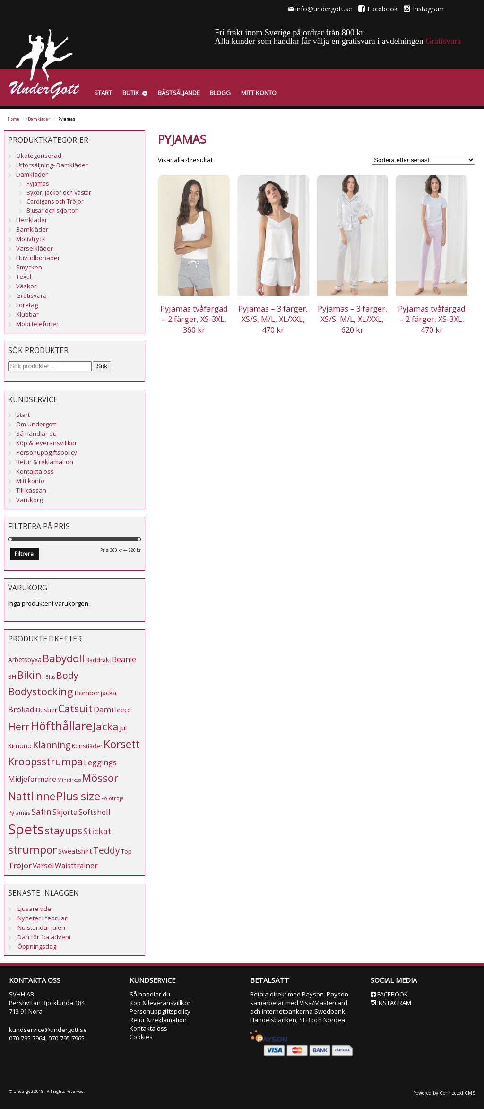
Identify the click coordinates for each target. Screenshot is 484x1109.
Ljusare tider (35, 908)
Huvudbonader (38, 257)
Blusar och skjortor (52, 211)
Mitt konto (259, 92)
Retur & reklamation (44, 462)
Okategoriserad (38, 155)
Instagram (424, 8)
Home (13, 119)
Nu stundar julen (41, 927)
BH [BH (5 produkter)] (12, 676)
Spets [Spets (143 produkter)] (26, 829)
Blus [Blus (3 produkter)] (50, 677)
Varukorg (29, 499)
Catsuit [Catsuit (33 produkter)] (75, 708)
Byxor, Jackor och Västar (58, 193)
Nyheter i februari (43, 918)
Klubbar (27, 314)
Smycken (29, 267)
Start (103, 92)
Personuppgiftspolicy (46, 452)
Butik (130, 92)
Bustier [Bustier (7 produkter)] (46, 709)
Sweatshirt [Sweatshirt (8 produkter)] (75, 851)
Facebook (378, 8)
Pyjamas (37, 184)
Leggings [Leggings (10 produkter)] (100, 762)
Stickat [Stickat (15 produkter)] (97, 831)
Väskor (26, 286)
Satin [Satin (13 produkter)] (42, 811)
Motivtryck (30, 238)
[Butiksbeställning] (423, 160)
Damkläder (39, 119)
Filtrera (24, 554)
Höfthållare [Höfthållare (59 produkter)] (61, 726)
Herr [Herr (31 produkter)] (19, 726)
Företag (27, 305)
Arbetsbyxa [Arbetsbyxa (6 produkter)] (25, 659)
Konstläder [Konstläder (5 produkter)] (87, 746)
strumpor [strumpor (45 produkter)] (32, 849)
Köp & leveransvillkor (46, 443)
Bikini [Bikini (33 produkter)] (30, 675)
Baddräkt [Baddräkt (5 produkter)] (98, 660)
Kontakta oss (35, 471)
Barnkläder (32, 229)
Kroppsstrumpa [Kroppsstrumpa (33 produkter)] (45, 761)
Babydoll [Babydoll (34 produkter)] (64, 658)
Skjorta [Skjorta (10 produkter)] (65, 812)
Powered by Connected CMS (444, 1093)
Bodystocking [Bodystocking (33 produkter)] (40, 691)
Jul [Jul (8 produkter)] (123, 727)
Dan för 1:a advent (44, 937)
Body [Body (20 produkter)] (67, 675)
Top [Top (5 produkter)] (126, 851)
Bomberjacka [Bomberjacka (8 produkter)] (95, 692)
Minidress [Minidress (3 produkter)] (69, 780)
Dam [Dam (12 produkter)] (102, 709)
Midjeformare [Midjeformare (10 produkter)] (32, 779)
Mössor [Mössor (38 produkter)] (100, 778)
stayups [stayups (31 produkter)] (63, 830)
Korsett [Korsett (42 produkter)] (122, 744)
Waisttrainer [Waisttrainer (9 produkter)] (76, 865)
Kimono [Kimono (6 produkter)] (20, 745)
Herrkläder (31, 220)
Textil (23, 276)
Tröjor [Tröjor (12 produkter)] (20, 865)
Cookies (141, 1036)
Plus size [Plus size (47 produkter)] (78, 796)
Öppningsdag (36, 946)
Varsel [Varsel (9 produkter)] (43, 865)
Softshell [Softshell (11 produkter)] (94, 811)
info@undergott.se (323, 8)
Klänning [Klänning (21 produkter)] (52, 744)
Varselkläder (34, 248)
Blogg (220, 92)
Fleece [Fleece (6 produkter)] (121, 709)
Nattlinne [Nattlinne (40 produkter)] (31, 796)
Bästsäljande (179, 92)
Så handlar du (36, 433)
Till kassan (31, 490)
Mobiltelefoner (37, 324)
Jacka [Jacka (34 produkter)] (106, 726)
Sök (101, 366)
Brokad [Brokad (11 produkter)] (21, 709)
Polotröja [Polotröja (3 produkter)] (112, 798)
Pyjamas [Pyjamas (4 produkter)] (19, 812)
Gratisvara (443, 41)
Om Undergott (36, 424)
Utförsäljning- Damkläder (52, 165)
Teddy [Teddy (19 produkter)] (106, 850)
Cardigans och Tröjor (55, 202)
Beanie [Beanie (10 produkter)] (124, 659)
